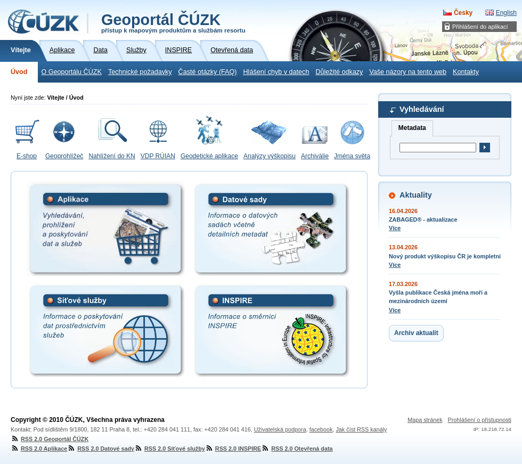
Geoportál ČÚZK (173, 22)
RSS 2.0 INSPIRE (233, 448)
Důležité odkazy (339, 72)
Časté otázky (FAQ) (207, 72)
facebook (321, 429)
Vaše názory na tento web (407, 72)
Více (395, 228)
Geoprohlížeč (64, 156)
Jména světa (352, 156)
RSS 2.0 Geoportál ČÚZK (49, 439)
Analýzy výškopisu (269, 156)
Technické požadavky (140, 72)
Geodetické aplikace (209, 156)
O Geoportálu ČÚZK (71, 72)
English (506, 13)
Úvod (19, 72)
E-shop (27, 156)
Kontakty (466, 72)
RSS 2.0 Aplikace (39, 448)
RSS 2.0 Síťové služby (169, 448)
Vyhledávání (421, 109)
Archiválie (315, 156)
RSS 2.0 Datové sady (100, 448)
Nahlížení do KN (111, 156)
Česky (463, 13)
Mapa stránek (424, 420)
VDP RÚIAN (158, 156)
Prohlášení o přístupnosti (479, 420)
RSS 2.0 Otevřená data (296, 448)
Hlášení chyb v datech (276, 72)
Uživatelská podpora (280, 429)
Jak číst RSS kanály (361, 429)
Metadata (412, 128)
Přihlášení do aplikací (480, 26)
